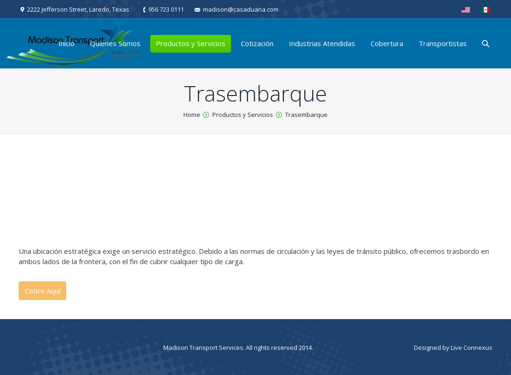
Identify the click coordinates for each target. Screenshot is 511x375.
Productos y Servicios (242, 114)
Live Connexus (471, 347)
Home (191, 114)
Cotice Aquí (42, 290)
